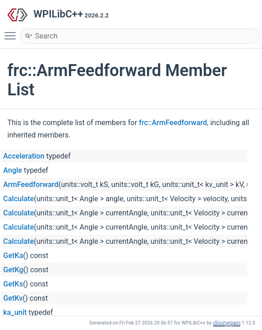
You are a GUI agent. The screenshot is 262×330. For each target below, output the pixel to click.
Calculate (18, 198)
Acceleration (23, 156)
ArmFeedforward (31, 184)
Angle (12, 170)
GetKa (13, 255)
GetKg (13, 269)
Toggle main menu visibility (12, 31)
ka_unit (15, 312)
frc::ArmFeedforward (173, 122)
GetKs (13, 284)
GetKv (13, 298)
